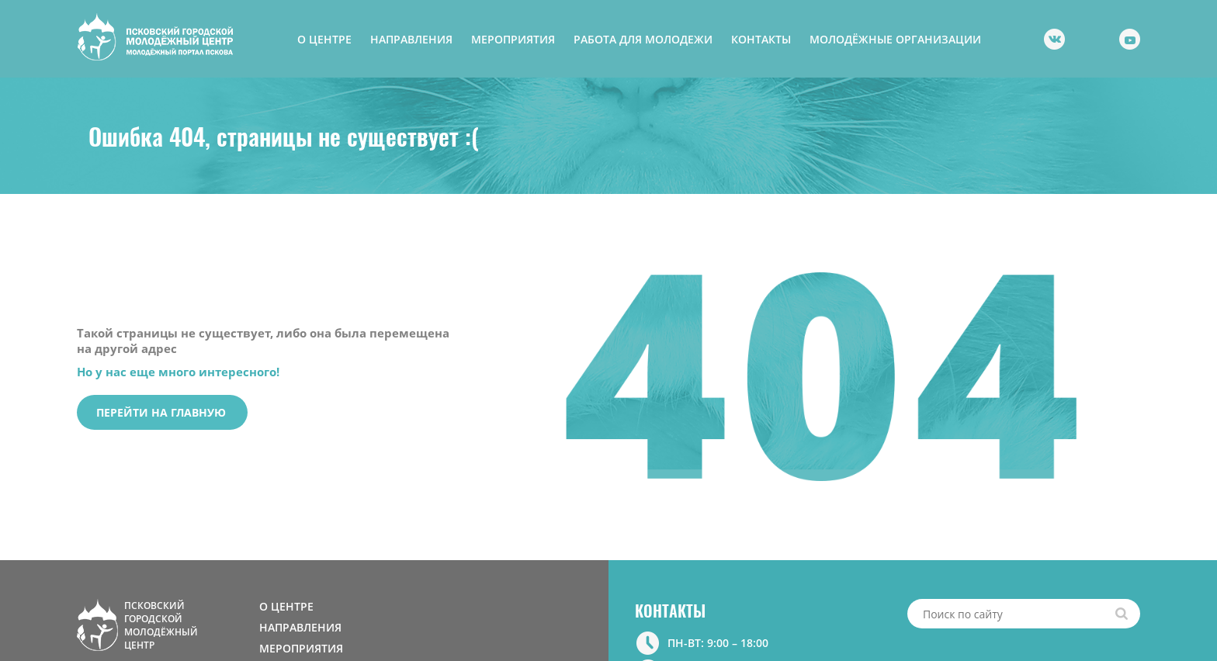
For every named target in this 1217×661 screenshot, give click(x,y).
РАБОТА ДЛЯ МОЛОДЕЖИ (643, 39)
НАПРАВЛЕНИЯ (411, 39)
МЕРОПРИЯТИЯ (513, 39)
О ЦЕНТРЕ (324, 39)
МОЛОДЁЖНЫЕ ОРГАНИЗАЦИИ (895, 39)
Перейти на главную (161, 412)
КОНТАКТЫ (761, 39)
